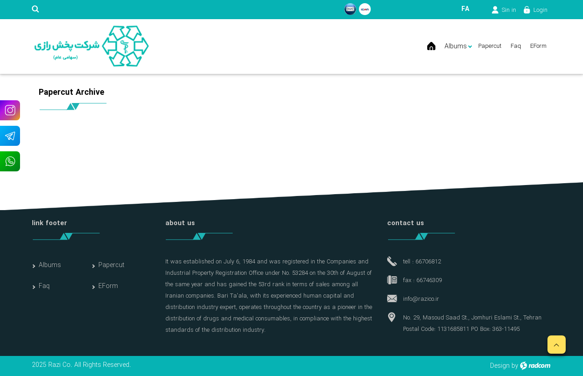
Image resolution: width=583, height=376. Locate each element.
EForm (108, 286)
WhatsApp (10, 161)
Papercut (111, 265)
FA (465, 9)
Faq (44, 286)
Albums (50, 265)
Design (500, 366)
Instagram (10, 110)
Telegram (10, 135)
